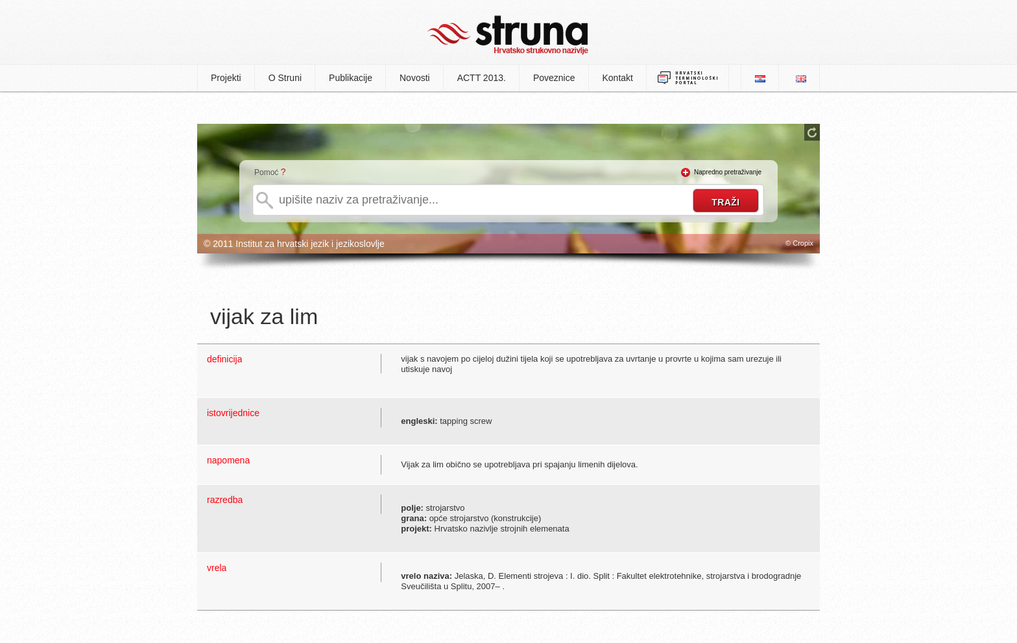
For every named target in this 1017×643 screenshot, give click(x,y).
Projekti (226, 78)
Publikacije (350, 78)
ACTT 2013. (481, 78)
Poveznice (554, 78)
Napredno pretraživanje (727, 172)
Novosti (415, 78)
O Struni (285, 78)
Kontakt (618, 78)
